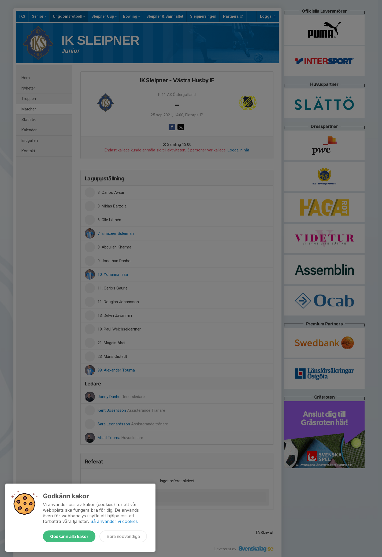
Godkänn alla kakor (69, 536)
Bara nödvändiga (123, 536)
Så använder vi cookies (114, 521)
